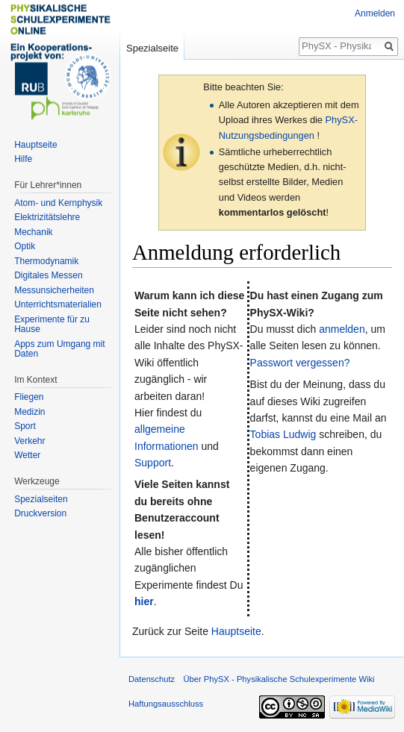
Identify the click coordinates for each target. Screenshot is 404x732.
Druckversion (40, 513)
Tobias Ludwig (283, 434)
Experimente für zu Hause (52, 324)
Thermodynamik (46, 261)
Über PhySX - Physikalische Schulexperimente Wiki (278, 679)
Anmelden (375, 13)
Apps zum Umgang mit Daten (59, 349)
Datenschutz (151, 679)
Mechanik (33, 232)
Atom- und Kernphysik (58, 203)
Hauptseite (236, 631)
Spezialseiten (40, 499)
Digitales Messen (48, 275)
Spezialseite (152, 48)
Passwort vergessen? (300, 363)
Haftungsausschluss (165, 703)
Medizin (29, 412)
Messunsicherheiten (54, 290)
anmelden (342, 329)
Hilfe (23, 159)
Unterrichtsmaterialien (58, 304)
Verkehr (29, 441)
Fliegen (28, 397)
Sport (25, 426)
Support (152, 463)
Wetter (27, 455)
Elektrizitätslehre (47, 217)
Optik (24, 246)
